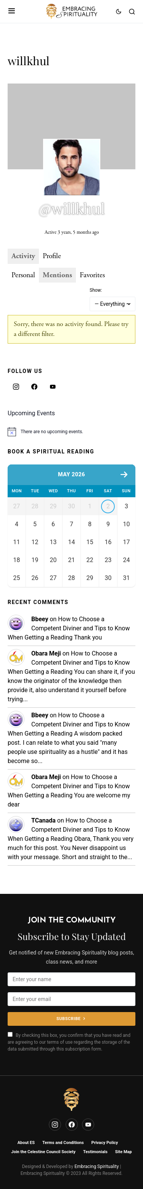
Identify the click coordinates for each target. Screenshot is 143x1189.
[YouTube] (52, 387)
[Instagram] (16, 387)
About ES (26, 1142)
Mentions (57, 275)
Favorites (92, 275)
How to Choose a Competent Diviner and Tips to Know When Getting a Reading (69, 635)
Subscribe (68, 1018)
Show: (96, 290)
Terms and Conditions (63, 1142)
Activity (23, 256)
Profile (52, 256)
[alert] (71, 431)
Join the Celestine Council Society (43, 1151)
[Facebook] (34, 387)
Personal (23, 275)
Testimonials (95, 1151)
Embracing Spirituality (96, 1166)
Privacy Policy (105, 1142)
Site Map (123, 1151)
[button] (12, 11)
